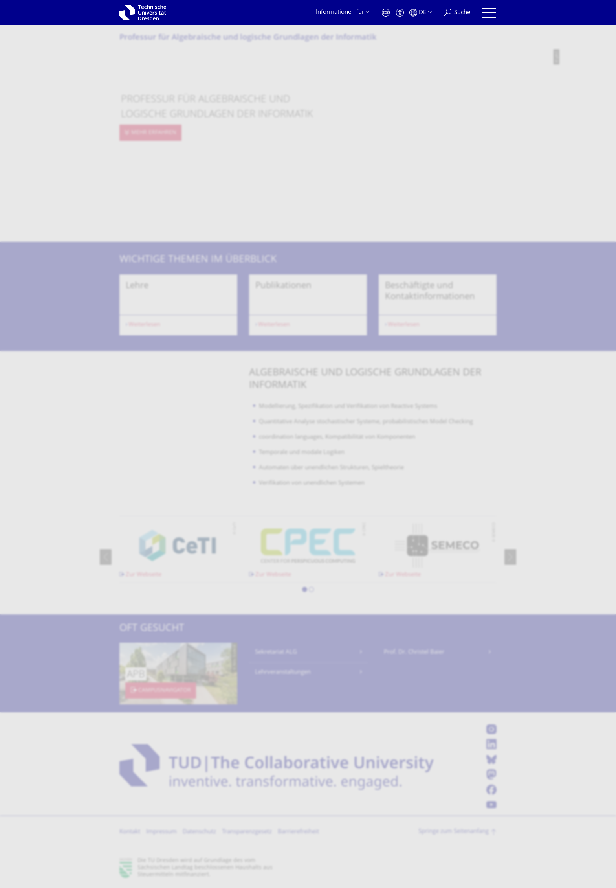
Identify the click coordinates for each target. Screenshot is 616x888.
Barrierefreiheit (298, 832)
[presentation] (106, 557)
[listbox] (308, 304)
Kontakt (129, 832)
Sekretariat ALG (276, 652)
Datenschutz (199, 832)
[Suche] (457, 13)
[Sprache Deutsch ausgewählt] (420, 13)
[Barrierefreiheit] (400, 13)
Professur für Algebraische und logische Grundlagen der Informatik (247, 38)
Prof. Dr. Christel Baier (414, 652)
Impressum (161, 832)
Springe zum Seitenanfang (453, 832)
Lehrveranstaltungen (283, 672)
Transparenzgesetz (247, 832)
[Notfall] (385, 13)
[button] (304, 590)
